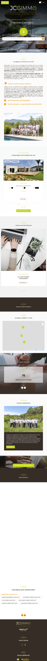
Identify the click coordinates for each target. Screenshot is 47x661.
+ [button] (42, 323)
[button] (25, 207)
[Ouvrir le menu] (5, 2)
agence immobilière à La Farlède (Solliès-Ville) (23, 69)
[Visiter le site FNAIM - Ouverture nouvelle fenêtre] (18, 659)
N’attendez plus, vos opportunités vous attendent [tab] (25, 104)
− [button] (42, 325)
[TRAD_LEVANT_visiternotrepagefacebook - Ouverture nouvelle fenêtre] (22, 645)
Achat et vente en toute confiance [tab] (19, 84)
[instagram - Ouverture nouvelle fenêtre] (25, 645)
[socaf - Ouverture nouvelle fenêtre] (25, 659)
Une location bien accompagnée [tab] (19, 100)
